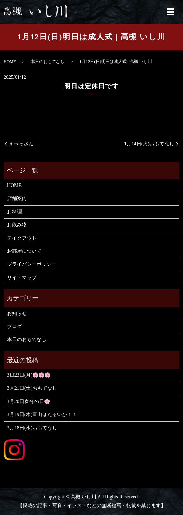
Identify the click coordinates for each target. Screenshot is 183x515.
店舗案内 (17, 198)
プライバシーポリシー (31, 264)
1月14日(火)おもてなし (149, 143)
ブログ (14, 326)
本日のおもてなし (48, 61)
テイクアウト (22, 238)
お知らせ (17, 313)
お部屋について (24, 251)
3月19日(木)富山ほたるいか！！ (42, 414)
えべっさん (21, 143)
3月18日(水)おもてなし (32, 428)
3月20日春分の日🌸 (28, 401)
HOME (10, 61)
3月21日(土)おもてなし (32, 388)
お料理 (14, 211)
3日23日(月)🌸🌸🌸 (28, 375)
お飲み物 (17, 224)
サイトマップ (22, 277)
